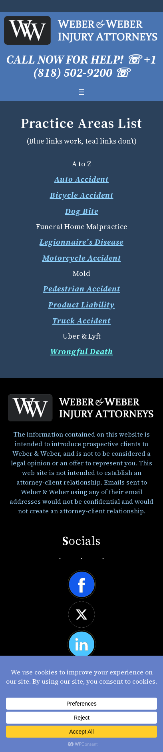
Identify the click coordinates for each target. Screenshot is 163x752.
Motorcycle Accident (81, 257)
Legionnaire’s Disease (81, 241)
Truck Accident (81, 320)
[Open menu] (81, 92)
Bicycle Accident (81, 195)
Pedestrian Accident (81, 288)
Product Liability (81, 304)
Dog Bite (81, 211)
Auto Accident (81, 179)
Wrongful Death (81, 351)
